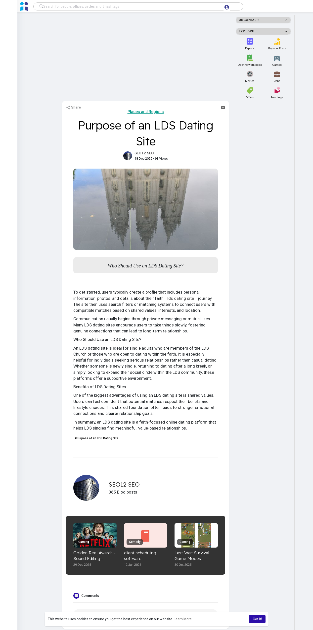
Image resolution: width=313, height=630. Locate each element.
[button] (138, 6)
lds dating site (181, 298)
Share (73, 107)
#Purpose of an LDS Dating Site (96, 438)
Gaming (83, 542)
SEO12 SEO (144, 153)
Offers (250, 93)
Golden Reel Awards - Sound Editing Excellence (94, 558)
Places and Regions (146, 111)
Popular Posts (277, 44)
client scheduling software (140, 555)
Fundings (277, 93)
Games (277, 60)
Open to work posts (250, 60)
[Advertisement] (156, 58)
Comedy (134, 542)
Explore (249, 44)
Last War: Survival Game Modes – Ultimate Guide (192, 558)
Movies (249, 77)
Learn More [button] (183, 619)
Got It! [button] (257, 619)
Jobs (277, 77)
